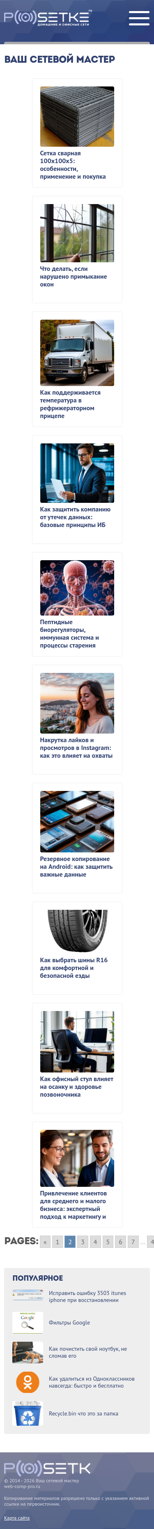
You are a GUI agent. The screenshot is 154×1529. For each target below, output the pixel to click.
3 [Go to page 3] (83, 1242)
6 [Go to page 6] (120, 1242)
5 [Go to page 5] (108, 1242)
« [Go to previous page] (45, 1242)
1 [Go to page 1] (58, 1242)
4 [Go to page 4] (95, 1242)
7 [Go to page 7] (133, 1242)
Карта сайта (17, 1518)
